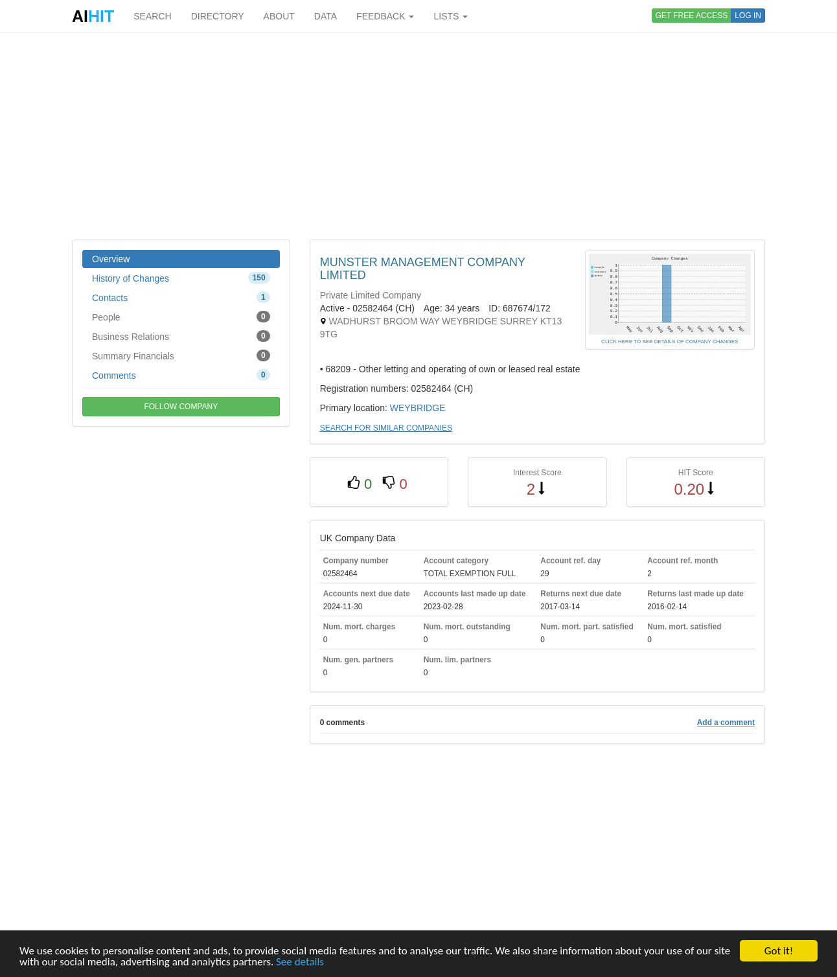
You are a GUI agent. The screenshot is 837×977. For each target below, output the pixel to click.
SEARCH (152, 16)
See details (300, 962)
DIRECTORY (217, 16)
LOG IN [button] (748, 15)
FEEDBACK (385, 16)
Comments (181, 375)
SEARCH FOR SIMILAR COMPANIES (386, 427)
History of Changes (181, 278)
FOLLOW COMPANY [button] (181, 406)
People (181, 316)
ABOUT (279, 16)
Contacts (181, 297)
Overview (111, 259)
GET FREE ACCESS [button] (692, 15)
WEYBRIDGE (418, 408)
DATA (325, 16)
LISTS (450, 16)
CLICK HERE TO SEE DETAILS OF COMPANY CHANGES (669, 341)
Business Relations (181, 336)
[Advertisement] (418, 136)
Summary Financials (181, 355)
